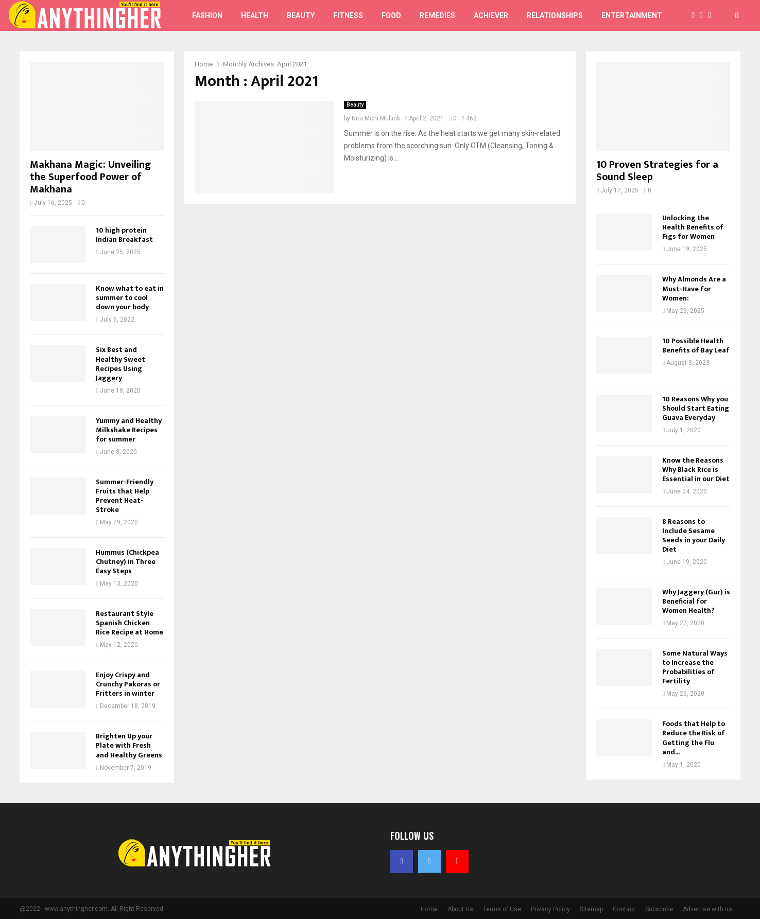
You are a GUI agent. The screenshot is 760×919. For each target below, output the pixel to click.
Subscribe (659, 909)
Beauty (301, 15)
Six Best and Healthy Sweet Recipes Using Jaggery (120, 363)
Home (429, 909)
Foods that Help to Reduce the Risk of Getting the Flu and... (693, 737)
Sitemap (591, 909)
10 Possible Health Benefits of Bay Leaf (696, 345)
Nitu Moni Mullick (376, 118)
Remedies (437, 15)
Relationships (555, 15)
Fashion (207, 15)
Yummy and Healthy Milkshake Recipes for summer (129, 430)
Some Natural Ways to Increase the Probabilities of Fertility (695, 667)
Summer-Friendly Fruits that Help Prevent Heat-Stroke (124, 496)
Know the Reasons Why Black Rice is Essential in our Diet (696, 469)
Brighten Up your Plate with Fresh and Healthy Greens (129, 745)
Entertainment (631, 15)
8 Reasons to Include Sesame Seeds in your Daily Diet (693, 535)
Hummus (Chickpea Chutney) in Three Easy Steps (127, 561)
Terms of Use (502, 909)
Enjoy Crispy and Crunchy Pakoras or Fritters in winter (128, 684)
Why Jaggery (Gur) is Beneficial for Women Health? (696, 601)
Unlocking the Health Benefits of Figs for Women (692, 227)
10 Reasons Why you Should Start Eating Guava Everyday (695, 408)
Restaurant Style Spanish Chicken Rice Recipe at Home (129, 623)
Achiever (491, 15)
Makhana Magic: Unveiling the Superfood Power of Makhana (90, 177)
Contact (624, 909)
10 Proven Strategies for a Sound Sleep (657, 171)
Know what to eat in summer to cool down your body (130, 297)
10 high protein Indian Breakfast (124, 234)
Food (391, 15)
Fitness (348, 15)
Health (254, 15)
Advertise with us (707, 909)
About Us (460, 909)
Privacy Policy (550, 909)
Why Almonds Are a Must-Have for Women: (694, 288)
